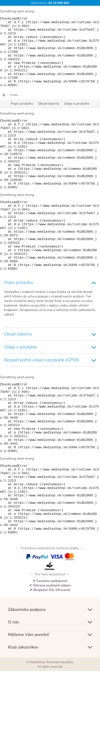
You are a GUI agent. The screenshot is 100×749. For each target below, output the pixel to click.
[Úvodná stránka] (3, 110)
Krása (14, 110)
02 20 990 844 (58, 3)
